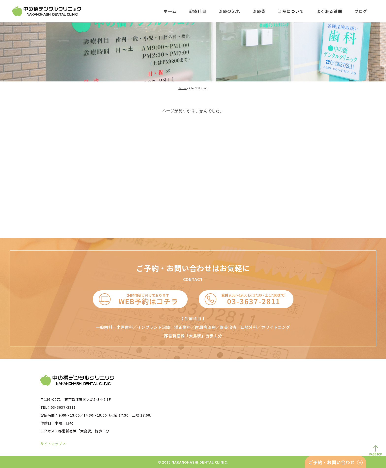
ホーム (182, 88)
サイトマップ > (52, 443)
